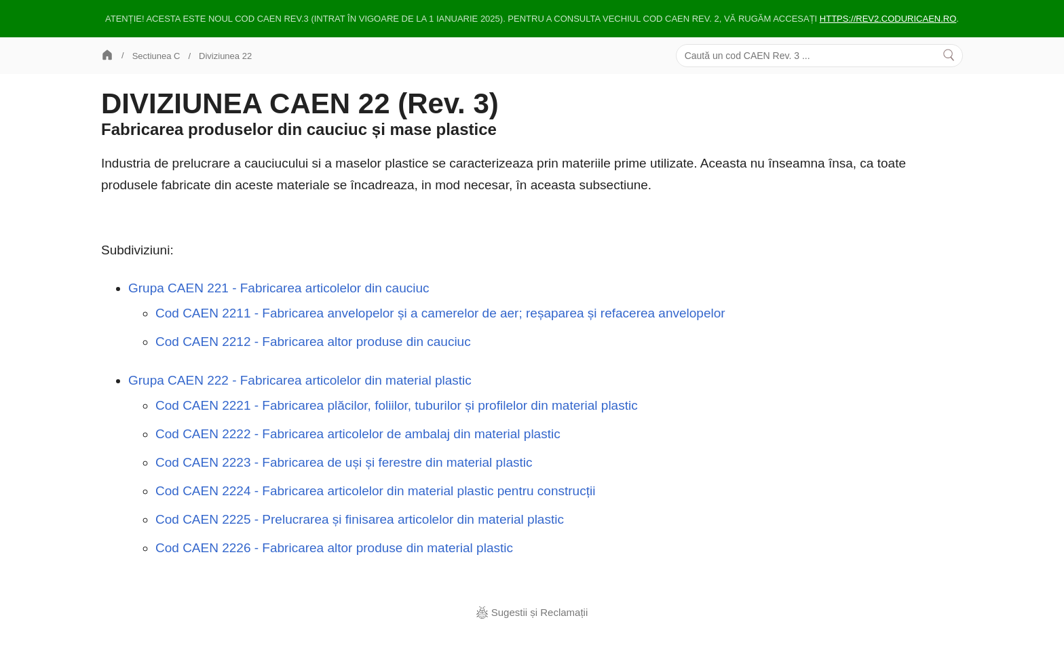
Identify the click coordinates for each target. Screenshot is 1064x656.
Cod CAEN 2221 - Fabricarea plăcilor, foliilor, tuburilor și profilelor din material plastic (396, 405)
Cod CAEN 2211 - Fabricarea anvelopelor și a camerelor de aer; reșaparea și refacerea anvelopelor (440, 313)
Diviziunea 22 (225, 56)
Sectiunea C (156, 56)
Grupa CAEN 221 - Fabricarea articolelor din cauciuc (279, 288)
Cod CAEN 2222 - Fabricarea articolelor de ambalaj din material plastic (357, 434)
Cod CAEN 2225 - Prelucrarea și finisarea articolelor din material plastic (359, 519)
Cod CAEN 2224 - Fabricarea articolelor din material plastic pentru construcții (375, 491)
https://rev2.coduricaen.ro (888, 19)
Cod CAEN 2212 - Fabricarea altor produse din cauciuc (313, 341)
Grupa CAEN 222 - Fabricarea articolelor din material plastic (300, 380)
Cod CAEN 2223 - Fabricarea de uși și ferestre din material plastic (343, 462)
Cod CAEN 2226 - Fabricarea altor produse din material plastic (334, 548)
